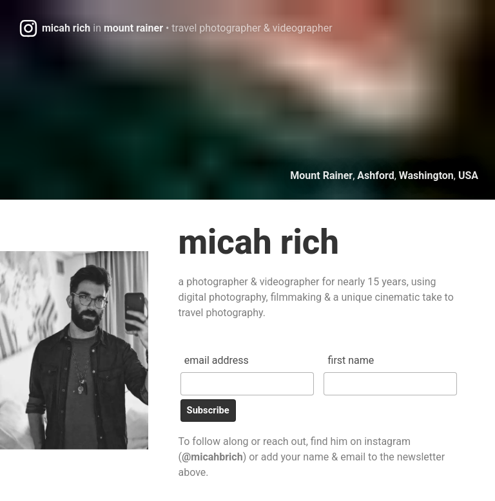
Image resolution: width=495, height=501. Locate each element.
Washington (426, 175)
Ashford (375, 175)
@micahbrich (212, 457)
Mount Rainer (321, 175)
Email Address (216, 360)
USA (468, 175)
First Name (351, 360)
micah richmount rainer (187, 28)
